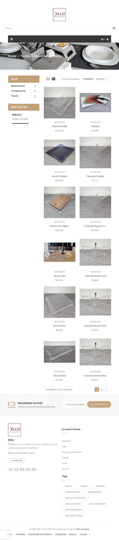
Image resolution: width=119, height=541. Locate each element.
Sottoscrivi (99, 404)
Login (64, 446)
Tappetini (95, 126)
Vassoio (68, 486)
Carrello (65, 468)
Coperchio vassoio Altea (95, 375)
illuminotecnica (72, 492)
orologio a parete (73, 504)
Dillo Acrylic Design (74, 515)
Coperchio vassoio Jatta (95, 276)
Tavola (14, 95)
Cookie (83, 534)
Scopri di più (17, 460)
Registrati (66, 441)
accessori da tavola (73, 510)
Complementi (18, 90)
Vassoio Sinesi (59, 325)
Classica (83, 486)
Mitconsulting (82, 529)
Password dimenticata (72, 452)
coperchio (100, 486)
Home (10, 534)
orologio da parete (97, 504)
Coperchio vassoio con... (95, 226)
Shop (14, 79)
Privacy (73, 534)
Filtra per (20, 107)
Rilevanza (101, 79)
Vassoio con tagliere (59, 226)
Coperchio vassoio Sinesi (95, 325)
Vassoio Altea (59, 375)
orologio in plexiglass (75, 498)
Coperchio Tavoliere (95, 176)
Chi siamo (20, 534)
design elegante (95, 492)
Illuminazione (18, 85)
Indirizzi (65, 457)
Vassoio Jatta (60, 276)
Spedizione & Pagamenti (40, 534)
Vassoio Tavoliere (59, 176)
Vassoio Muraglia (59, 126)
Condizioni (60, 534)
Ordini (64, 463)
